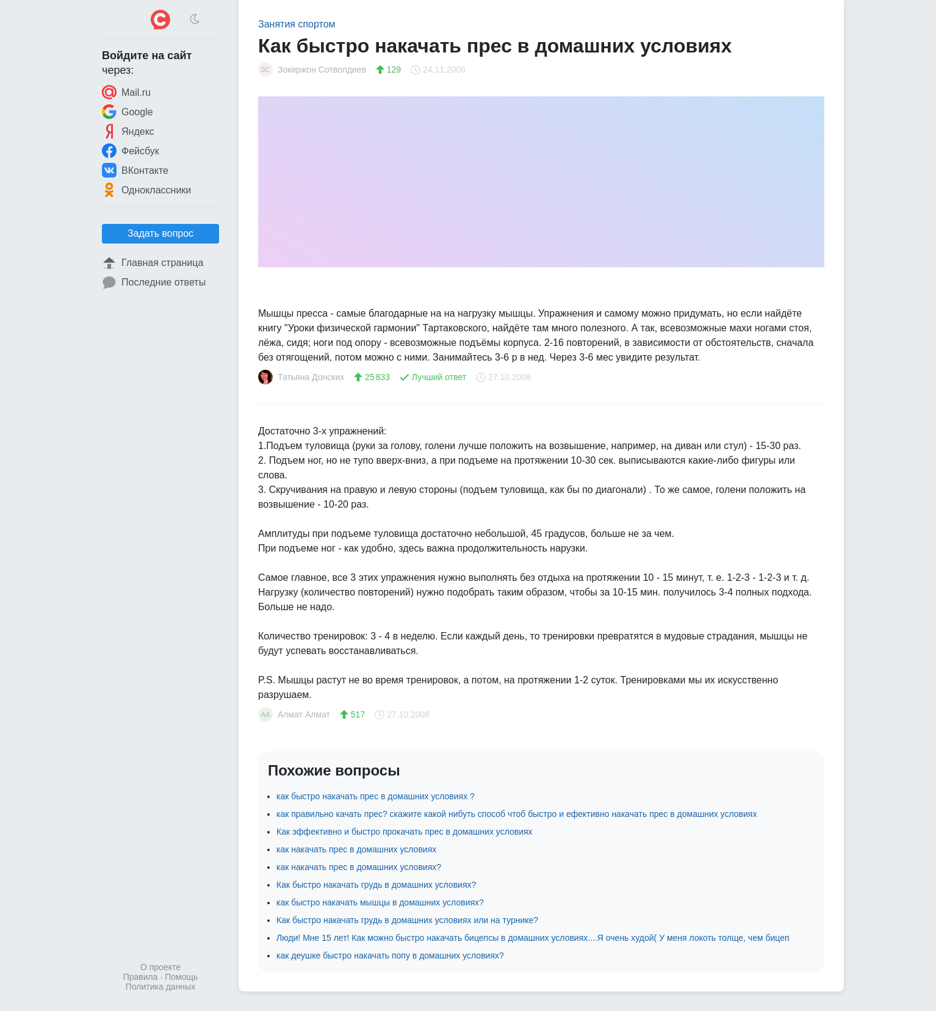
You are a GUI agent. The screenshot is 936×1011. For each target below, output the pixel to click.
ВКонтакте (135, 170)
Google (127, 111)
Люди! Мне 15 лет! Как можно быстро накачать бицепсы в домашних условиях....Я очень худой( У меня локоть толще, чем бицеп (533, 938)
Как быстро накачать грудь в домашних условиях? (376, 885)
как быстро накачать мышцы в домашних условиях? (380, 902)
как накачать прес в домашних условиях (356, 849)
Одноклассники (146, 189)
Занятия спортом (297, 24)
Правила (140, 977)
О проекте (160, 967)
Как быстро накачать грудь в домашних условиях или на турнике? (407, 920)
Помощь (181, 977)
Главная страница (152, 263)
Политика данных (160, 986)
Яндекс (128, 131)
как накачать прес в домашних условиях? (358, 867)
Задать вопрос (160, 233)
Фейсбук (130, 150)
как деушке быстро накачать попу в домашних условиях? (390, 955)
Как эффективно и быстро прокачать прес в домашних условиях (404, 832)
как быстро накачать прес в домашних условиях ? (375, 796)
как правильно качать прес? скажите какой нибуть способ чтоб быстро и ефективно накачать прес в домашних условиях (516, 814)
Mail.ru (126, 92)
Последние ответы (154, 282)
